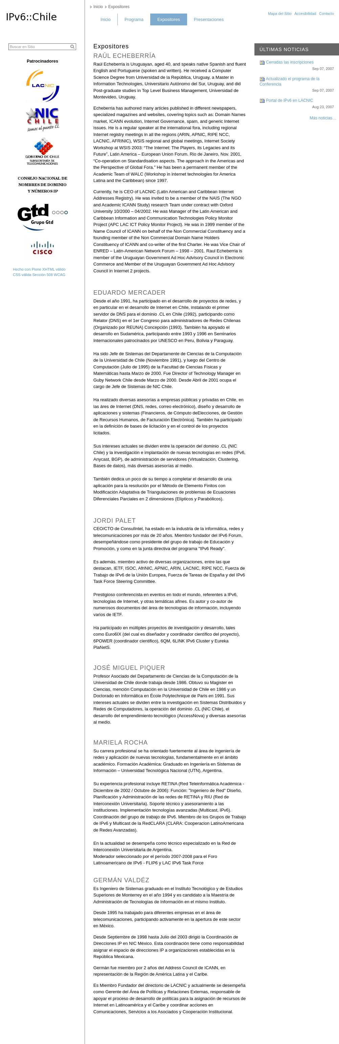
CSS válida (22, 275)
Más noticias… (323, 118)
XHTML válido (54, 269)
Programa (134, 19)
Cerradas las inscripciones (296, 67)
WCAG (59, 275)
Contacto (326, 14)
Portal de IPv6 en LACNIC (296, 105)
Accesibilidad (305, 14)
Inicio (105, 19)
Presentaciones (209, 19)
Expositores (168, 19)
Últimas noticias (284, 49)
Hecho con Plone (27, 269)
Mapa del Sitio (280, 14)
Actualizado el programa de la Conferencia (296, 86)
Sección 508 (42, 275)
